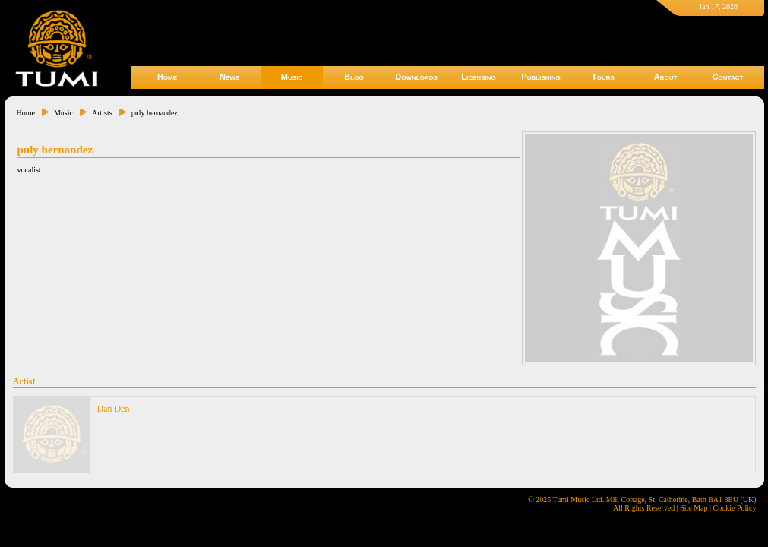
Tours (603, 76)
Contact (728, 76)
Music (291, 76)
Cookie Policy (735, 508)
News (229, 76)
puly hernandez (154, 113)
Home (167, 76)
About (666, 76)
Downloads (416, 76)
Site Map (693, 508)
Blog (353, 76)
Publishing (540, 76)
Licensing (478, 76)
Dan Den (113, 408)
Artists (102, 113)
